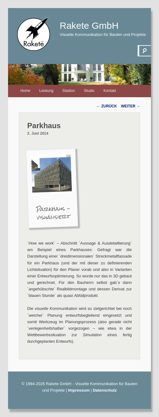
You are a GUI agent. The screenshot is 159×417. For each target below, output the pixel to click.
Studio (89, 91)
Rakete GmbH (89, 25)
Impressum (78, 390)
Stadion (68, 91)
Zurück (107, 106)
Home (25, 91)
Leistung (46, 91)
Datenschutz (105, 390)
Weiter (130, 106)
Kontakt (109, 91)
